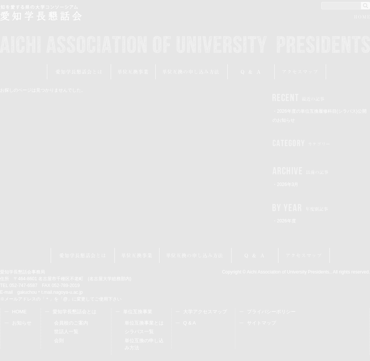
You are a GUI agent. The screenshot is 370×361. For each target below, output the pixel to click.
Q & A (189, 323)
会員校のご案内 (71, 323)
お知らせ (22, 323)
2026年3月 (287, 184)
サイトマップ (261, 323)
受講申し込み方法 (192, 71)
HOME (362, 18)
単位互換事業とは (144, 323)
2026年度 (286, 221)
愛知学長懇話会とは (79, 71)
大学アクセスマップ (205, 311)
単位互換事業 (133, 71)
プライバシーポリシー (271, 311)
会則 (59, 340)
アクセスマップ (300, 71)
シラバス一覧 (139, 331)
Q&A (251, 71)
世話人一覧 (66, 331)
